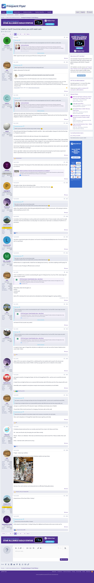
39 (24, 34)
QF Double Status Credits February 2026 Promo (81, 109)
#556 (67, 395)
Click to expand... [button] (40, 53)
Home (3, 12)
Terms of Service (67, 571)
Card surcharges (25, 45)
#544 (67, 123)
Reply (66, 58)
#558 (67, 450)
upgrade (86, 69)
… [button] (8, 34)
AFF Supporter (8, 173)
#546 (67, 182)
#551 (67, 272)
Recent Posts (74, 94)
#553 (67, 329)
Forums (10, 12)
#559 (67, 495)
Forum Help (78, 571)
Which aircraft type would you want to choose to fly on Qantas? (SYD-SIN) (82, 97)
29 (17, 34)
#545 (67, 162)
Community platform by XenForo (47, 574)
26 (10, 34)
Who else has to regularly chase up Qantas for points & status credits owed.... (81, 117)
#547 (67, 199)
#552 (67, 304)
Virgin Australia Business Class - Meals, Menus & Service (82, 125)
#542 (67, 62)
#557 (67, 426)
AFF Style (4, 571)
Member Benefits (39, 12)
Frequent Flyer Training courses (81, 68)
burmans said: (18, 65)
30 (20, 34)
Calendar (17, 15)
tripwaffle (78, 135)
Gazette (49, 12)
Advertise (88, 571)
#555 (67, 374)
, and (21, 391)
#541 (67, 37)
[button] (21, 12)
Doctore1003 (17, 87)
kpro (71, 135)
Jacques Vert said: (19, 519)
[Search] (89, 12)
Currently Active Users (76, 133)
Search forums (10, 15)
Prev (4, 34)
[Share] (64, 37)
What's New (17, 12)
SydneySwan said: (18, 398)
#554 (67, 358)
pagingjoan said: (18, 202)
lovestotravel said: (19, 126)
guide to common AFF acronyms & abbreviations (79, 89)
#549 (67, 237)
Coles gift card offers (78, 104)
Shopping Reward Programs (79, 106)
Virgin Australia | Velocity (78, 129)
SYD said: (17, 40)
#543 (67, 95)
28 (15, 34)
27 (12, 34)
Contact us (59, 571)
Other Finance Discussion (34, 87)
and (21, 530)
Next (28, 34)
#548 (67, 216)
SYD (3, 31)
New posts (3, 15)
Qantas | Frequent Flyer (78, 101)
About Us (54, 571)
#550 (67, 253)
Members (22, 15)
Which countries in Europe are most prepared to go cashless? (35, 171)
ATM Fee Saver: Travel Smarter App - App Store (31, 279)
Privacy (73, 571)
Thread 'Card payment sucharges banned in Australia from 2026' (36, 75)
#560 (67, 516)
